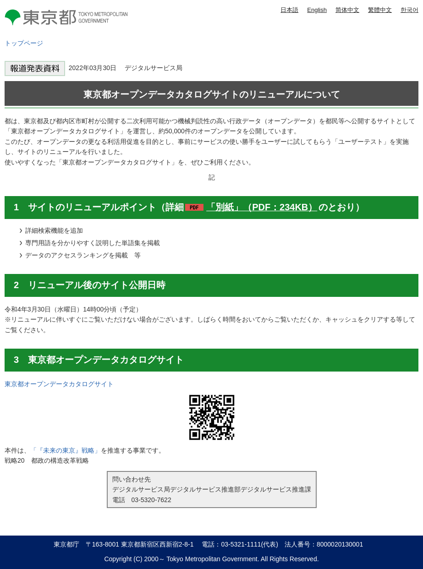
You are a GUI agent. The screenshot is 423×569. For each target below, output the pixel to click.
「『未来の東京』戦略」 (65, 450)
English (317, 9)
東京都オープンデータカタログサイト (59, 384)
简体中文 (347, 9)
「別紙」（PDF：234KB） (261, 207)
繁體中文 (380, 9)
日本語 (289, 9)
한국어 (409, 9)
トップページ (24, 43)
